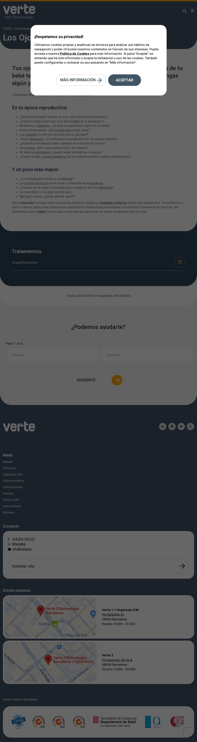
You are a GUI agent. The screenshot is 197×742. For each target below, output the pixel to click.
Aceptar (124, 80)
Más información (81, 80)
